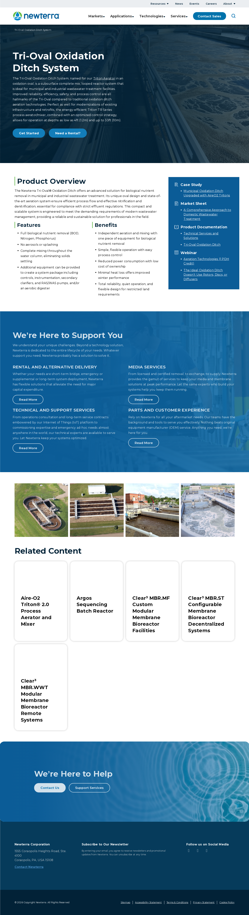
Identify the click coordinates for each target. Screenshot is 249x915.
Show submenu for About (234, 3)
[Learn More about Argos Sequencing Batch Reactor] (96, 601)
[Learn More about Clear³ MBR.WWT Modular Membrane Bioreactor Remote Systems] (41, 687)
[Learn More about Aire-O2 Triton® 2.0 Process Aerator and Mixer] (41, 601)
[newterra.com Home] (36, 16)
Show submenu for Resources (168, 3)
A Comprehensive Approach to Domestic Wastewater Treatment (207, 214)
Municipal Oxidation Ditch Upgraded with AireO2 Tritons (207, 193)
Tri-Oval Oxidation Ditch (202, 244)
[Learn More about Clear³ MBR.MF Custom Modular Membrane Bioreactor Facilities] (152, 601)
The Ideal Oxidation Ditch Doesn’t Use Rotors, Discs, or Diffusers (205, 274)
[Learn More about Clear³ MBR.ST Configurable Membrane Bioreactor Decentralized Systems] (208, 601)
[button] (41, 510)
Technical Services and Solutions (201, 236)
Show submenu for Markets (104, 16)
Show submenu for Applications (133, 16)
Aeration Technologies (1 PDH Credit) (206, 261)
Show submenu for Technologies (164, 16)
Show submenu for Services (187, 16)
